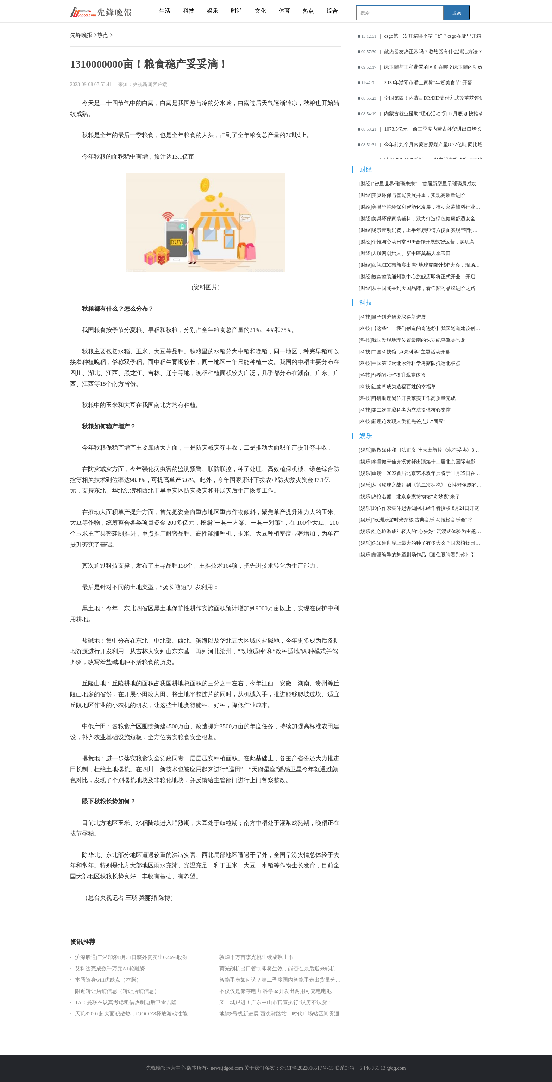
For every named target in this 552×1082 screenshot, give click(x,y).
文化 (260, 11)
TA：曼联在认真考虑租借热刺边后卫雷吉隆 (126, 1002)
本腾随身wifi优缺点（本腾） (108, 980)
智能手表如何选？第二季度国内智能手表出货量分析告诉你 (288, 980)
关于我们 (254, 1068)
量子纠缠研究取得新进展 (399, 317)
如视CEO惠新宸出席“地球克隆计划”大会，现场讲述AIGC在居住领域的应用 (427, 265)
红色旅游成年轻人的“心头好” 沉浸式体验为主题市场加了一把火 (427, 531)
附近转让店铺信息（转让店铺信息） (117, 991)
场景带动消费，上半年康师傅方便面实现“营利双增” (427, 230)
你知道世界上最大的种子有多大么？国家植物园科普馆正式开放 (427, 543)
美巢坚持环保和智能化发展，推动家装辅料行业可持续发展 (427, 207)
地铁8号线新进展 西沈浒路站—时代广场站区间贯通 (279, 1013)
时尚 (236, 11)
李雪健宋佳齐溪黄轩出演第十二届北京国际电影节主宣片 (427, 461)
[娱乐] (365, 450)
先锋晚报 (81, 35)
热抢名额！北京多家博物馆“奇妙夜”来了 (416, 496)
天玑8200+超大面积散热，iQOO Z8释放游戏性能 (131, 1013)
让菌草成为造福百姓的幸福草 (404, 386)
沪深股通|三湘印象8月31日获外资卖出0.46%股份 (131, 957)
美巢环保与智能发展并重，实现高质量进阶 (418, 195)
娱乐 (212, 11)
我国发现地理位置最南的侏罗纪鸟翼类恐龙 (418, 340)
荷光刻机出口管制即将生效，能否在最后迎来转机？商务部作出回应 (298, 968)
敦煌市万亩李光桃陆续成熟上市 (256, 957)
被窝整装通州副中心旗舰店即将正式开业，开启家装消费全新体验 (427, 276)
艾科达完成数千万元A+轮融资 (110, 968)
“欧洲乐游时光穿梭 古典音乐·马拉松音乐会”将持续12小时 (427, 520)
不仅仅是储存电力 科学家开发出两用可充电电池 (275, 991)
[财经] (365, 183)
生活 (164, 11)
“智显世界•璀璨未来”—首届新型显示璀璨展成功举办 (427, 183)
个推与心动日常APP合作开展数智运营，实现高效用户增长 (427, 242)
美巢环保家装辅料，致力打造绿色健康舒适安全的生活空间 (427, 218)
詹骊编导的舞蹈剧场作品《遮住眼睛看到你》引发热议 (427, 554)
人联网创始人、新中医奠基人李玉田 (411, 253)
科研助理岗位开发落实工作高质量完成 (414, 398)
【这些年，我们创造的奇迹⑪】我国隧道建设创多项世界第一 (427, 328)
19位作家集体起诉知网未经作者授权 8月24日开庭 (425, 508)
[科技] (365, 317)
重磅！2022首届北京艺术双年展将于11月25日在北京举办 (427, 473)
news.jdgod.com (227, 1068)
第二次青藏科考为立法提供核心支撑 (411, 410)
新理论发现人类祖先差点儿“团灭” (408, 421)
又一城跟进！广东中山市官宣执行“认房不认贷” (274, 1002)
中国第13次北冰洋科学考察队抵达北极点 (416, 363)
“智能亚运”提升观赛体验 (398, 375)
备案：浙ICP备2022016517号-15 (299, 1068)
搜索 (456, 13)
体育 (284, 11)
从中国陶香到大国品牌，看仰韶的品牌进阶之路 (423, 288)
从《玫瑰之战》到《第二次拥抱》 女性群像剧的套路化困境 (427, 485)
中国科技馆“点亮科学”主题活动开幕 (411, 351)
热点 (308, 11)
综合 (332, 11)
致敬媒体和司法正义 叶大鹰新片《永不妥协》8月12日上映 (427, 450)
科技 (188, 11)
